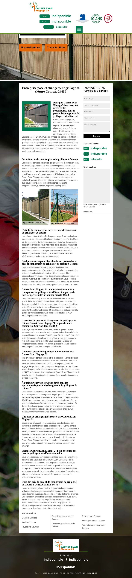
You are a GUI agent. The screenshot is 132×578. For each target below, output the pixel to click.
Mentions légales (86, 573)
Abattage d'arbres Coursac (93, 521)
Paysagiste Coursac (30, 527)
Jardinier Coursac (29, 522)
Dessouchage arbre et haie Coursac (63, 525)
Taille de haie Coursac (91, 516)
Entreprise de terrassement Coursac (93, 526)
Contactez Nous (56, 47)
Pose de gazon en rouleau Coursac (63, 517)
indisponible (103, 3)
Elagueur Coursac (29, 518)
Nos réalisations (30, 47)
